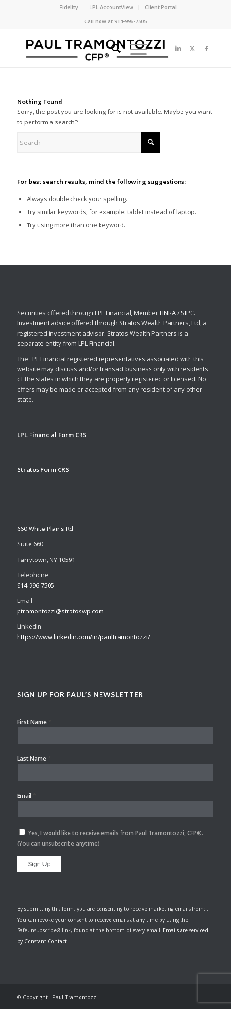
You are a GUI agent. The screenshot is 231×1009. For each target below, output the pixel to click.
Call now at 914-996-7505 (115, 21)
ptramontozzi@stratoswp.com (60, 611)
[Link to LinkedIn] (178, 48)
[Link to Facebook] (207, 48)
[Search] (111, 48)
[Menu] (134, 48)
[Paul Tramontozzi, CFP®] (95, 48)
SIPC (187, 312)
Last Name (34, 758)
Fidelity (69, 6)
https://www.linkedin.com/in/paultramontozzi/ (83, 636)
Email (26, 795)
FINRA (168, 312)
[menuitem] (69, 7)
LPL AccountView (111, 6)
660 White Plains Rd (45, 528)
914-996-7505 (35, 585)
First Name (34, 721)
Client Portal (161, 6)
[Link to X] (192, 48)
